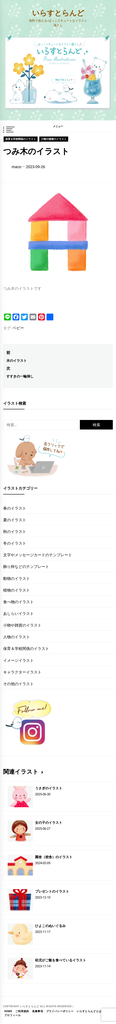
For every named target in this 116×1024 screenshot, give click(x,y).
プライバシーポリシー (60, 1011)
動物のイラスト (16, 578)
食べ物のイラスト (18, 602)
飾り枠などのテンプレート (26, 566)
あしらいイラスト (18, 613)
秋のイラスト (14, 531)
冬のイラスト (14, 543)
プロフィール (12, 1015)
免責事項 (37, 1011)
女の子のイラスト (48, 822)
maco (16, 167)
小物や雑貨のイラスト (53, 139)
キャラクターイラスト (22, 672)
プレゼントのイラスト (52, 891)
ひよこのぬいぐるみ (50, 926)
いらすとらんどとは (89, 1011)
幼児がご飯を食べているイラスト (60, 960)
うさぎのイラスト (48, 788)
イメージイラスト (18, 660)
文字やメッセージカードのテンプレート (37, 555)
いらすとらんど (58, 12)
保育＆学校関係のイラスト (20, 139)
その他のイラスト (18, 684)
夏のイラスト (14, 520)
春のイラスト (14, 508)
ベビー (18, 328)
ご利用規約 (22, 1011)
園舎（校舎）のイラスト (53, 857)
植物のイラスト (16, 590)
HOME (8, 1011)
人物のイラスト (16, 637)
